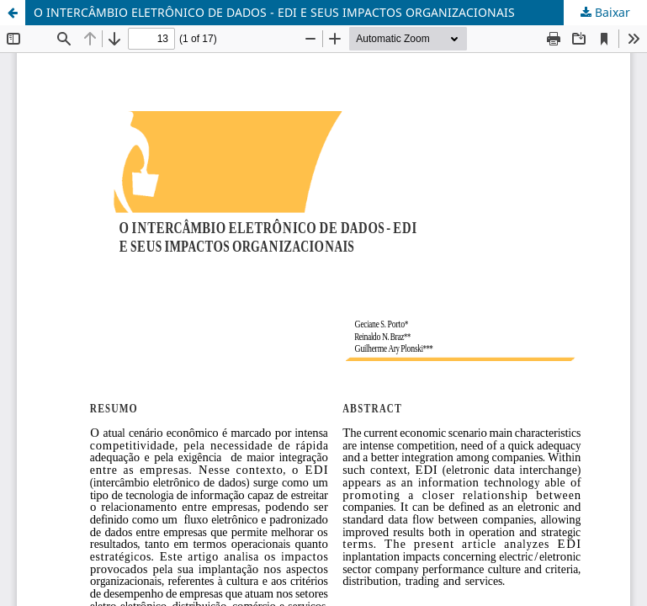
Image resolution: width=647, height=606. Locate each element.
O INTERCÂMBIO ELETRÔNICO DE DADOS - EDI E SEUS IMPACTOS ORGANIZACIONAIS (274, 12)
